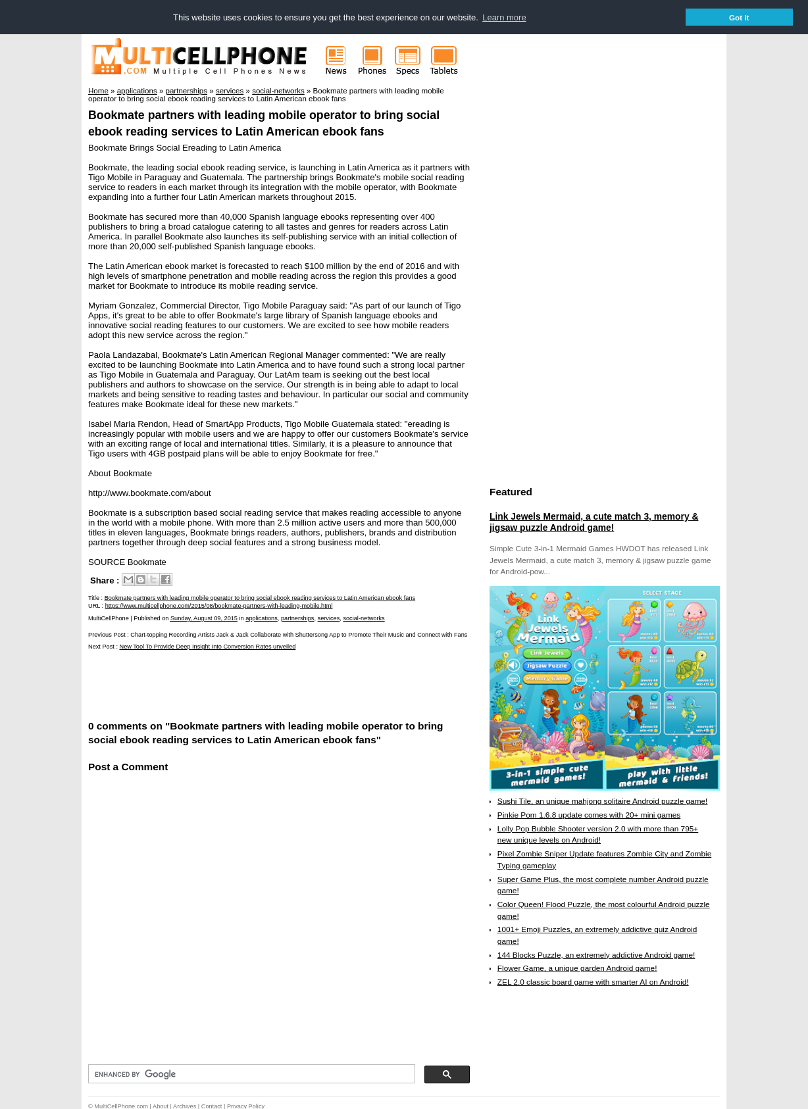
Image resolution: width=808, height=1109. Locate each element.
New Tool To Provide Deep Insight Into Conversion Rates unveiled (208, 646)
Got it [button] (739, 17)
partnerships (298, 617)
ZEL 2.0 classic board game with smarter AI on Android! (593, 981)
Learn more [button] (504, 17)
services (329, 617)
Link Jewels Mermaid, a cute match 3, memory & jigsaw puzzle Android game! (594, 521)
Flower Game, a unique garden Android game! (577, 968)
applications (261, 617)
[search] (250, 1074)
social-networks (363, 617)
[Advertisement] (242, 683)
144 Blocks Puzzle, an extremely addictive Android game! (596, 954)
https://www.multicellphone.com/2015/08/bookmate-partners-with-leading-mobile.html (219, 605)
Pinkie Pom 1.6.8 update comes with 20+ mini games (588, 814)
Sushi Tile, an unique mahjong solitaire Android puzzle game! (602, 800)
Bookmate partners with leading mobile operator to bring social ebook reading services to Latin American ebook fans (260, 597)
